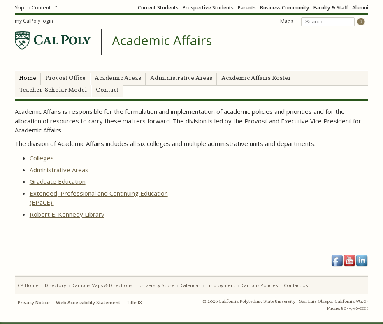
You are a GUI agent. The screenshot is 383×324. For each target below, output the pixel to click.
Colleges (43, 158)
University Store (156, 285)
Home (27, 78)
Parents (247, 7)
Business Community (284, 7)
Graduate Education (58, 181)
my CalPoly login (34, 20)
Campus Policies (259, 285)
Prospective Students (208, 7)
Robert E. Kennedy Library (67, 214)
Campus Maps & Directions (102, 285)
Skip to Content (33, 7)
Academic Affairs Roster (256, 78)
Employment (221, 285)
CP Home (28, 285)
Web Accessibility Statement (88, 302)
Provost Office (65, 78)
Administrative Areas (181, 78)
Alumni (360, 7)
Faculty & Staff (330, 7)
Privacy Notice (34, 302)
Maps (286, 21)
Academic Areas (118, 78)
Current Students (158, 7)
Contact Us (296, 285)
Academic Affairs (162, 41)
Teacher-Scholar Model (53, 90)
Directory (55, 285)
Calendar (190, 285)
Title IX (134, 302)
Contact (107, 90)
